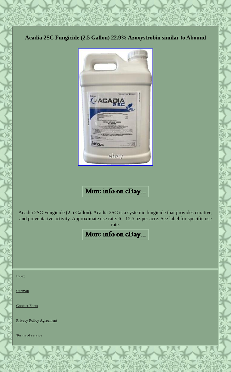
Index (20, 276)
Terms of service (29, 335)
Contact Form (27, 305)
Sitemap (22, 291)
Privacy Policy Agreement (36, 320)
